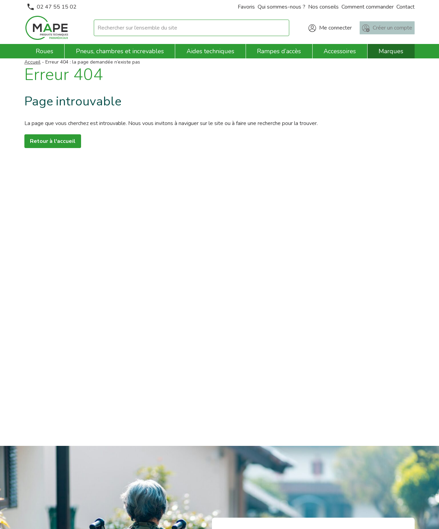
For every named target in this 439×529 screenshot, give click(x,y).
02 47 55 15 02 (52, 7)
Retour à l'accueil (53, 141)
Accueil (32, 62)
